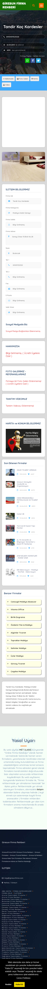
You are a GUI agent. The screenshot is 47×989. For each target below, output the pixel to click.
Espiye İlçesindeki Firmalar (14, 919)
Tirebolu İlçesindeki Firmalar (14, 952)
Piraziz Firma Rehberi (11, 946)
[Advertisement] (23, 122)
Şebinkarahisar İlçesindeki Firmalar (17, 948)
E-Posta (9, 295)
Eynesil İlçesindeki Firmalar (14, 924)
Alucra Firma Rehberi (11, 897)
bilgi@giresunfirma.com (14, 878)
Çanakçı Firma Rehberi (12, 909)
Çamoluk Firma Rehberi (12, 905)
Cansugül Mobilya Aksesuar (23, 602)
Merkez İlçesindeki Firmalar (14, 928)
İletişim (18, 893)
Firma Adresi (10, 231)
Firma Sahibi (10, 219)
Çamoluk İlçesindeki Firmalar (15, 903)
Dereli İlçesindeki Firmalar (13, 911)
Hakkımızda (8, 79)
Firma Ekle (7, 893)
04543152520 (11, 37)
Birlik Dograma (18, 617)
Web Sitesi (10, 307)
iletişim (40, 789)
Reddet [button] (8, 984)
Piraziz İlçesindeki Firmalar (14, 944)
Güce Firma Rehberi (10, 938)
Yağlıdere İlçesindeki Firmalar (15, 956)
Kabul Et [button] (19, 984)
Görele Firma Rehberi (11, 934)
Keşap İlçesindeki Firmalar (13, 940)
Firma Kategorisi (12, 208)
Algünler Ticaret (18, 632)
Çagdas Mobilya (18, 671)
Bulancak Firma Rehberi (12, 901)
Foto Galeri (22, 79)
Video (6, 85)
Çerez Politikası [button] (23, 978)
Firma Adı (9, 196)
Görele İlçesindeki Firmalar (14, 932)
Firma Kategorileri (22, 891)
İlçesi (8, 248)
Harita (35, 79)
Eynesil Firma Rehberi (12, 926)
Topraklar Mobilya (19, 640)
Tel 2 (8, 272)
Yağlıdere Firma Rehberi (12, 958)
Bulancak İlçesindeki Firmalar (15, 899)
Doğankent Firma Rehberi (13, 917)
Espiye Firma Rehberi (11, 921)
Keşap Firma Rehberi (11, 942)
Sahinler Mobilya (18, 648)
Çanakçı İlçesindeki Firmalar (14, 907)
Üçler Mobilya (17, 656)
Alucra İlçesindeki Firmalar (14, 895)
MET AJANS (25, 749)
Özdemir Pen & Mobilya (21, 625)
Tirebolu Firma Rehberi (12, 954)
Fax (9, 283)
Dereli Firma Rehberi (11, 913)
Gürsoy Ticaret (18, 663)
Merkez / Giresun (10, 883)
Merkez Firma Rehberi (11, 930)
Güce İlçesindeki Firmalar (13, 936)
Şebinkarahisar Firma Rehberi (15, 950)
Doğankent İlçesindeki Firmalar (15, 915)
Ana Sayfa (6, 891)
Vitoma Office (17, 609)
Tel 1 (8, 260)
